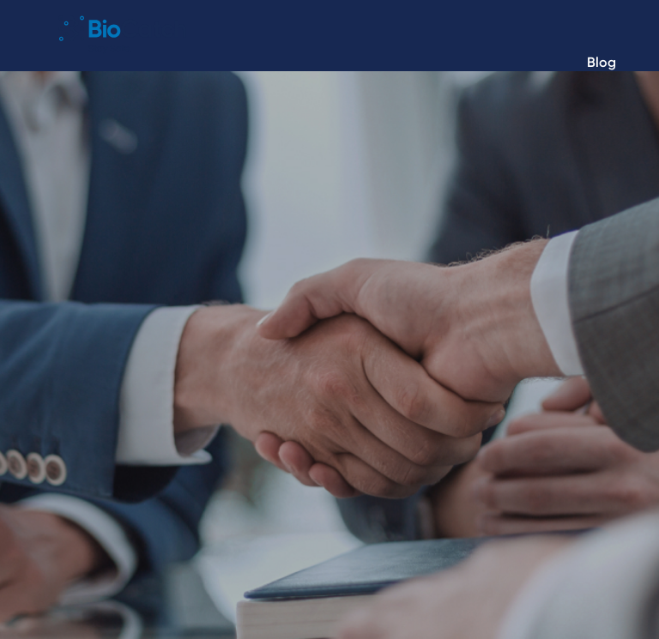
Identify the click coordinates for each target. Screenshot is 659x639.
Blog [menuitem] (601, 62)
